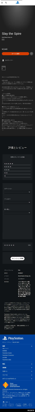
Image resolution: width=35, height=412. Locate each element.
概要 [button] (17, 346)
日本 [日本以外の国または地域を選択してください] (6, 402)
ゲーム (9, 342)
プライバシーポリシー (11, 405)
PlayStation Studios (7, 353)
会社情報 (4, 357)
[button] (17, 258)
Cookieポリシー (25, 405)
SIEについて (5, 348)
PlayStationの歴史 (6, 359)
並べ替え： (7, 209)
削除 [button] (29, 245)
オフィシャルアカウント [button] (17, 379)
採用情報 (4, 350)
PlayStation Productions (8, 355)
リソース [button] (17, 375)
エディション (8, 188)
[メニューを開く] (2, 2)
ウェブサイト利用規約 (18, 405)
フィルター (7, 199)
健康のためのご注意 (9, 327)
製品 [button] (17, 364)
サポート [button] (17, 371)
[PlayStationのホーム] (17, 2)
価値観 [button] (17, 367)
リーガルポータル (4, 405)
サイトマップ (30, 405)
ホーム (4, 342)
